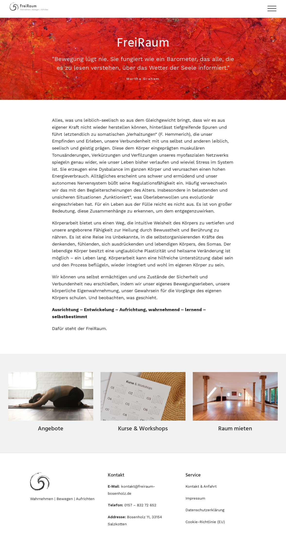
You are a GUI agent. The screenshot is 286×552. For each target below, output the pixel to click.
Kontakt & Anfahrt (201, 486)
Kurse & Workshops (143, 428)
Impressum (195, 498)
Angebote (50, 428)
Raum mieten (235, 428)
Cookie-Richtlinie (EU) (205, 522)
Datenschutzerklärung (204, 510)
